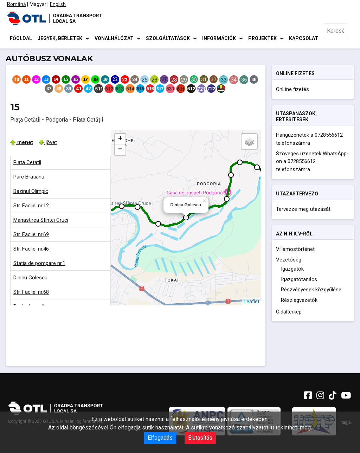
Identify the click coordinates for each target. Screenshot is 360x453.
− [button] (120, 150)
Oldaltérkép (289, 313)
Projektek (262, 38)
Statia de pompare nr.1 (39, 264)
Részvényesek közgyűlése (311, 290)
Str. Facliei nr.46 (31, 250)
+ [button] (120, 140)
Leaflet (251, 302)
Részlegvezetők (299, 301)
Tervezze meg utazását (303, 210)
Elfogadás (160, 437)
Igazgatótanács (299, 280)
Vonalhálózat (114, 38)
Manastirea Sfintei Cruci (40, 221)
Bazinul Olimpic (30, 192)
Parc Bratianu (28, 178)
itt (272, 428)
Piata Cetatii (27, 163)
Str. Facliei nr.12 (31, 206)
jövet (48, 143)
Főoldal (21, 38)
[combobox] (340, 39)
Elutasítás (200, 437)
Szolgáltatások (168, 38)
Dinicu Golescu (30, 279)
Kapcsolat (303, 38)
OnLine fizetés (292, 90)
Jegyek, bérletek (60, 38)
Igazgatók (292, 270)
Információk (219, 38)
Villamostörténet (295, 250)
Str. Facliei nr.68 (31, 293)
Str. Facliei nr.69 (31, 235)
